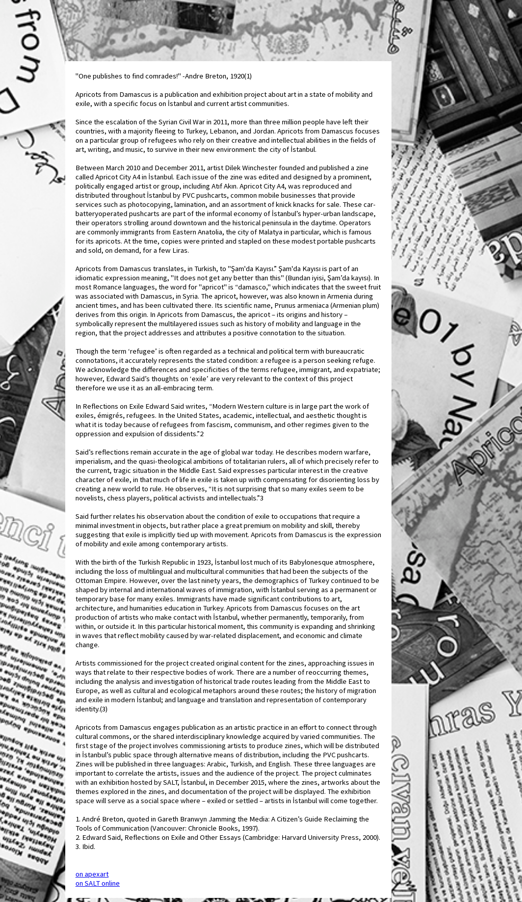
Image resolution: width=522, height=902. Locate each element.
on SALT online (97, 883)
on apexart (92, 874)
